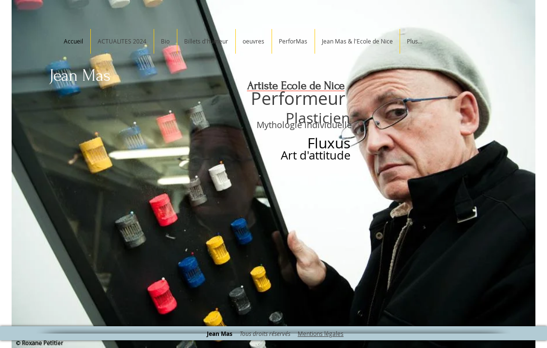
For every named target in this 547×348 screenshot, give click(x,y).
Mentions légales (321, 333)
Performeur (298, 98)
